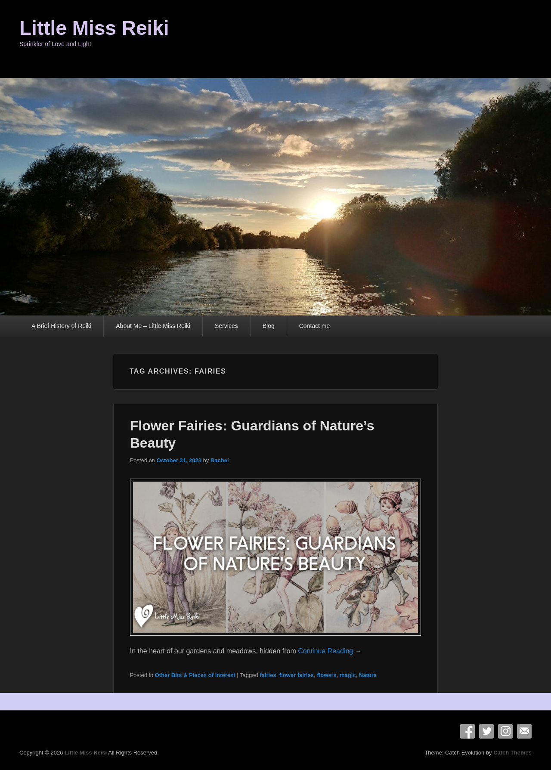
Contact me (314, 325)
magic (348, 675)
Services (226, 325)
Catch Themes (512, 752)
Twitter (486, 731)
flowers (327, 675)
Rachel (219, 460)
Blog (269, 325)
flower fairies (296, 675)
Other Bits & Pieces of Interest (195, 675)
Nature (368, 675)
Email (524, 731)
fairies (268, 675)
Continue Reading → (330, 651)
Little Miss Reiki (94, 28)
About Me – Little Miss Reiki (153, 325)
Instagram (505, 731)
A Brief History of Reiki (61, 325)
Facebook (467, 731)
